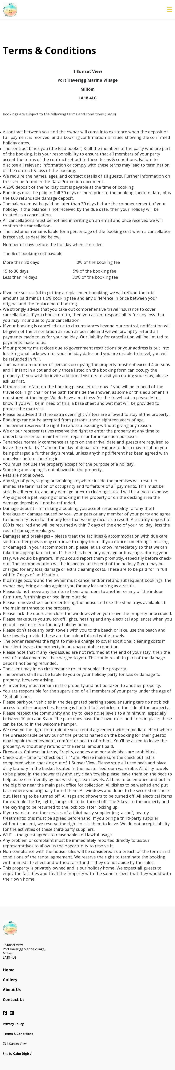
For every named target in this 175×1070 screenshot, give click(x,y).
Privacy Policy (13, 1024)
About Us (12, 989)
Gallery (10, 979)
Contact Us (14, 999)
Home (8, 969)
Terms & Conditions (18, 1034)
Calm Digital (22, 1053)
